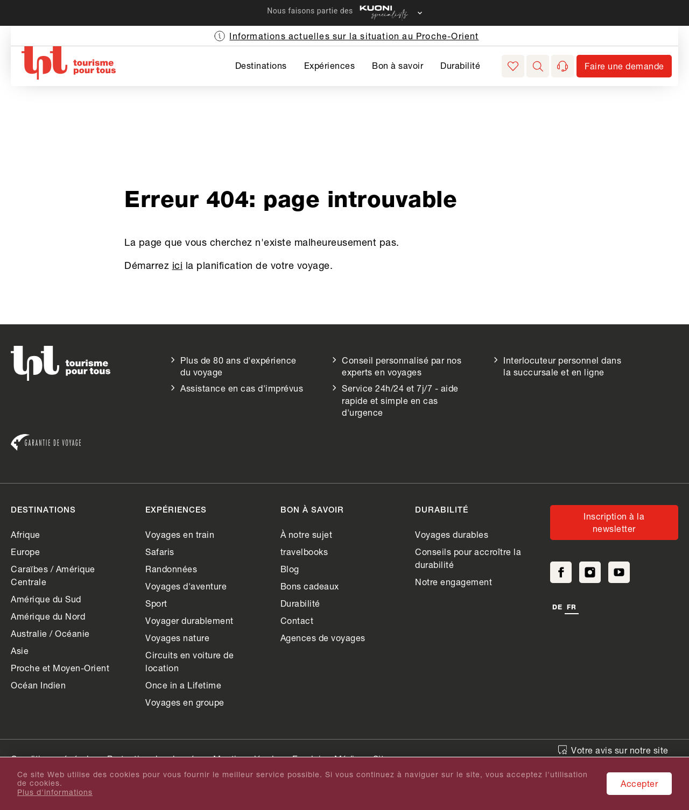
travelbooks (304, 551)
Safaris (159, 551)
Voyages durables (451, 534)
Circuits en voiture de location (189, 661)
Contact (297, 620)
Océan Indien (38, 685)
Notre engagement (453, 582)
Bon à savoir (397, 65)
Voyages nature (177, 638)
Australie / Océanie (50, 633)
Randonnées (171, 569)
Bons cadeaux (309, 586)
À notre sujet (306, 534)
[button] (537, 66)
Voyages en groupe (184, 702)
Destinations (261, 65)
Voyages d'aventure (186, 586)
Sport (156, 603)
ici (177, 265)
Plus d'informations (55, 792)
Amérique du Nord (48, 616)
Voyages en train (179, 534)
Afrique (25, 534)
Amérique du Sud (46, 599)
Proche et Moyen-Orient (60, 668)
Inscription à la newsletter (613, 522)
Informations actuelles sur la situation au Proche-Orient (354, 36)
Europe (25, 551)
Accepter (639, 783)
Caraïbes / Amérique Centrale (53, 575)
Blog (289, 569)
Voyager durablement (189, 620)
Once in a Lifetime (183, 685)
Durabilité (460, 65)
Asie (20, 650)
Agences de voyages (322, 638)
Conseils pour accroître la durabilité (468, 558)
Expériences (329, 65)
